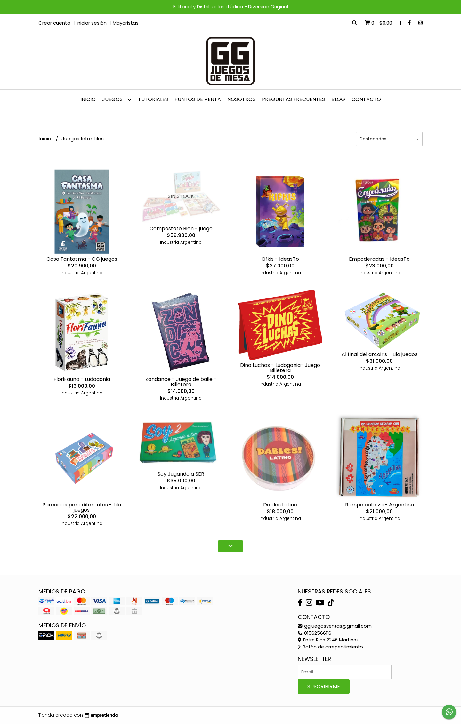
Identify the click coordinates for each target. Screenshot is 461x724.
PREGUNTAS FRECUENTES (293, 99)
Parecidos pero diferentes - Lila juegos (81, 507)
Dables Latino (280, 504)
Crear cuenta (54, 23)
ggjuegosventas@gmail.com (335, 626)
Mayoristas (126, 23)
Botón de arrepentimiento (330, 647)
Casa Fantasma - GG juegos (81, 259)
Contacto (366, 99)
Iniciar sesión (92, 23)
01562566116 (314, 633)
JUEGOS (117, 99)
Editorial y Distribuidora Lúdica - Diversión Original (230, 6)
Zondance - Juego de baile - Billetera (181, 382)
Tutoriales (153, 99)
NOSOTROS (241, 99)
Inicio (88, 99)
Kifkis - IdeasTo (280, 259)
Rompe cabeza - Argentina (379, 504)
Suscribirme (323, 686)
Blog (338, 99)
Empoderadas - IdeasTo (379, 259)
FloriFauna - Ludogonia (81, 379)
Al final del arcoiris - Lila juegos (379, 354)
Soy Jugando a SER (181, 474)
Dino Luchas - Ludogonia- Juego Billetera (280, 368)
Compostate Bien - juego (181, 228)
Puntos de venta (197, 99)
